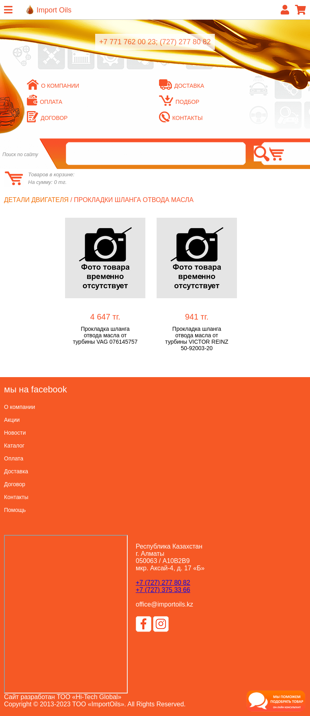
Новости (15, 432)
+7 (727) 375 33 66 (163, 589)
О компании (53, 86)
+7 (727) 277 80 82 (163, 582)
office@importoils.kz (164, 604)
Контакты (181, 118)
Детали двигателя (36, 199)
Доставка (181, 86)
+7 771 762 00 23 (127, 42)
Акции (12, 420)
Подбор (179, 102)
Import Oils (54, 10)
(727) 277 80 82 (185, 42)
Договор (47, 118)
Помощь (15, 510)
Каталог (14, 445)
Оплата (44, 102)
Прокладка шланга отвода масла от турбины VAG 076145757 (105, 335)
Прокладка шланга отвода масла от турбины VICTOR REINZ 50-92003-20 (196, 338)
